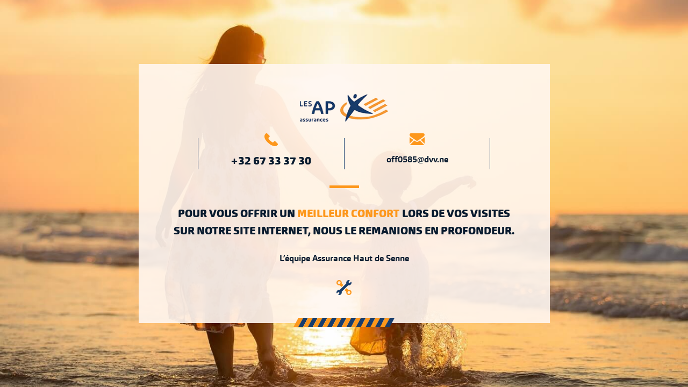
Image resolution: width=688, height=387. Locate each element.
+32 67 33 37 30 (271, 160)
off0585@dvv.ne (417, 159)
